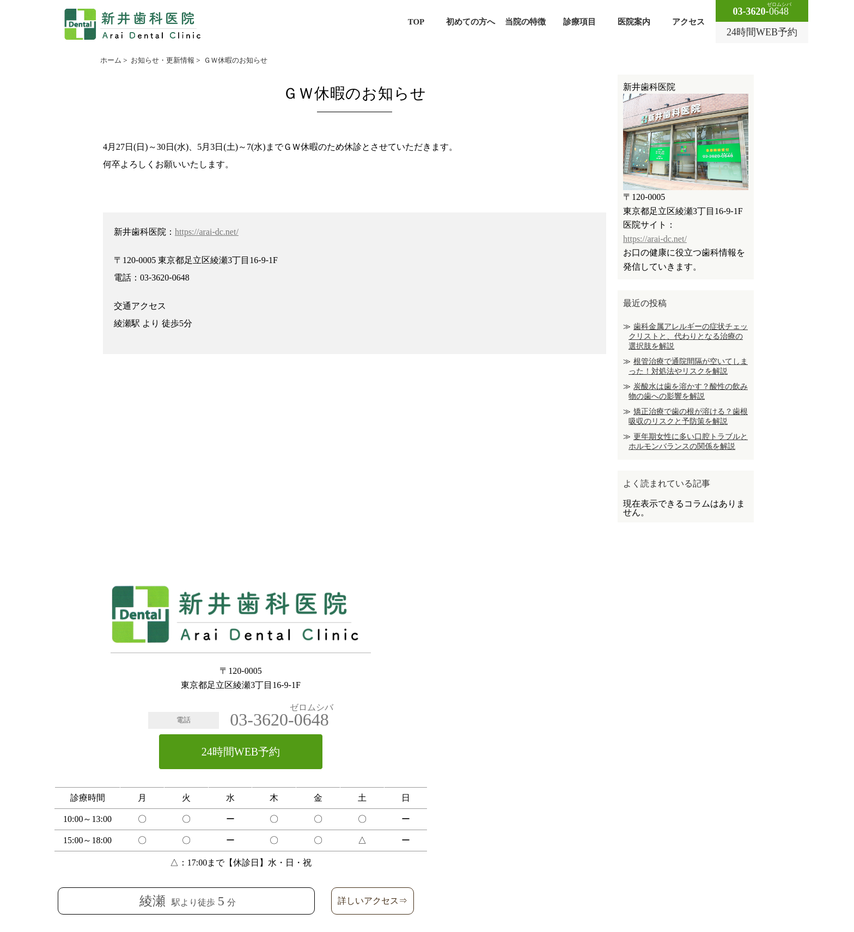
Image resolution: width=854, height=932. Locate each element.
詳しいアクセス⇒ (372, 900)
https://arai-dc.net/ (207, 231)
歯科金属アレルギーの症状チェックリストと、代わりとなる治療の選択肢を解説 (688, 336)
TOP (416, 21)
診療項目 (579, 21)
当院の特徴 (525, 21)
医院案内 (634, 21)
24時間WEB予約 (241, 752)
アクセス (688, 21)
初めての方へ (470, 21)
